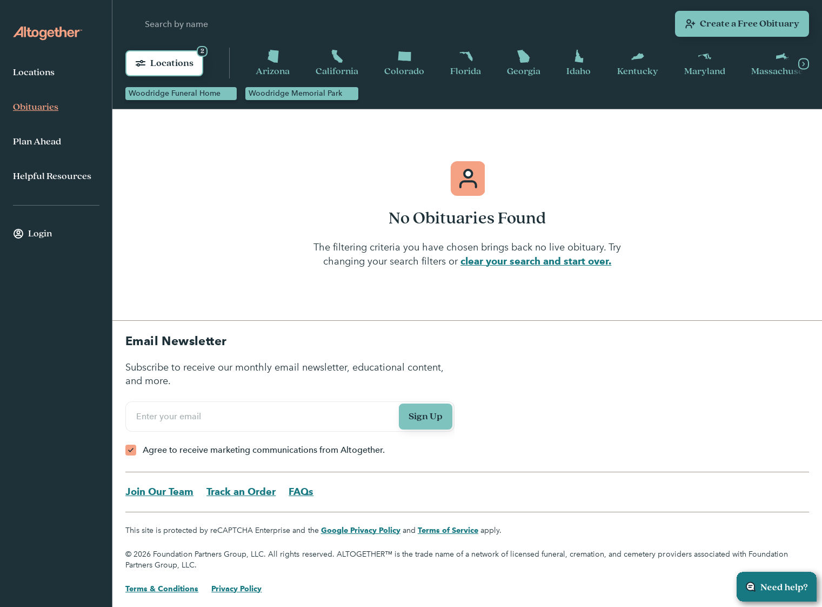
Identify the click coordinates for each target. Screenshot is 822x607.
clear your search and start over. (535, 261)
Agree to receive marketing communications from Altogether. (264, 450)
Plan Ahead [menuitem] (37, 142)
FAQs (301, 491)
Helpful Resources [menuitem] (52, 176)
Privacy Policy (236, 588)
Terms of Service (448, 530)
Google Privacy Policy (360, 530)
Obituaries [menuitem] (35, 107)
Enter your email (170, 416)
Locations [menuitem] (34, 72)
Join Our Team (159, 491)
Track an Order (241, 491)
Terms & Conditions (161, 588)
